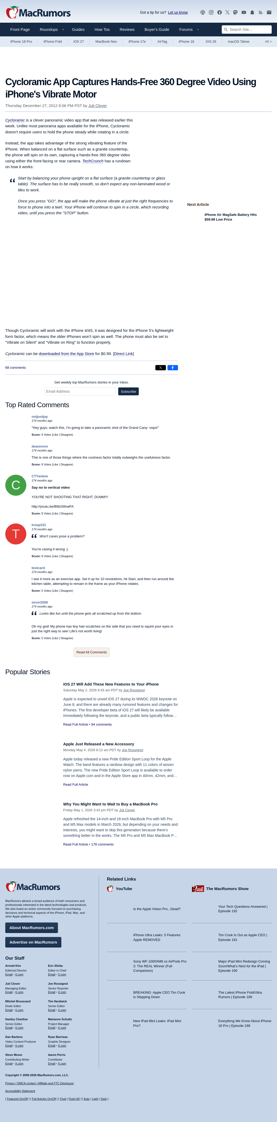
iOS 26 (211, 41)
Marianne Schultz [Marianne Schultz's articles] (60, 1017)
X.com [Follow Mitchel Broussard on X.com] (19, 1008)
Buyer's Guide (157, 29)
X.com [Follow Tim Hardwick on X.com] (62, 1008)
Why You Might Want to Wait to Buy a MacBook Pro (117, 804)
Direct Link (123, 353)
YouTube (124, 886)
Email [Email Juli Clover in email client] (9, 990)
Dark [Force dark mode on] (104, 1098)
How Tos (102, 29)
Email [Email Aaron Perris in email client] (52, 1061)
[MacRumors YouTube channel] (243, 12)
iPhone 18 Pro (21, 41)
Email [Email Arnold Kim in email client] (9, 972)
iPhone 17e (137, 41)
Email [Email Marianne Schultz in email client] (52, 1025)
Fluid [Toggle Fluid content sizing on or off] (63, 1098)
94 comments (101, 724)
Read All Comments (92, 652)
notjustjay (40, 417)
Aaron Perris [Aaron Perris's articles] (57, 1052)
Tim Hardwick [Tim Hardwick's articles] (57, 999)
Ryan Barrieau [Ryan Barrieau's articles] (58, 1035)
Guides (78, 29)
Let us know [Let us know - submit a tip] (178, 12)
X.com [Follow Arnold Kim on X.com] (19, 972)
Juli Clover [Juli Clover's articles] (12, 981)
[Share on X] (160, 367)
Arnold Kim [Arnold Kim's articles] (13, 963)
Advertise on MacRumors (33, 940)
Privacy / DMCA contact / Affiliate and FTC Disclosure (39, 1083)
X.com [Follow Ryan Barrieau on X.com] (62, 1043)
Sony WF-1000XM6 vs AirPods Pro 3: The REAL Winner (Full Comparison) (159, 964)
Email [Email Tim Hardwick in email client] (52, 1008)
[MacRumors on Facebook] (219, 12)
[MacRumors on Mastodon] (235, 12)
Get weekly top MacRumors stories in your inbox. (92, 382)
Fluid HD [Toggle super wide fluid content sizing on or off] (74, 1098)
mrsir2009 (40, 602)
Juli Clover (97, 105)
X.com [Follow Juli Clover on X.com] (19, 990)
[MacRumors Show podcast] (202, 12)
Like (55, 434)
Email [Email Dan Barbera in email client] (9, 1043)
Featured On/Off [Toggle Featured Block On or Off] (17, 1098)
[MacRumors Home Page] (38, 13)
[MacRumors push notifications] (252, 12)
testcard (38, 568)
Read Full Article (75, 724)
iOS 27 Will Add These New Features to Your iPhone (118, 684)
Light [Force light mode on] (95, 1098)
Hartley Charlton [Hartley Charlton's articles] (16, 1017)
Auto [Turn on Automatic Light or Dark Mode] (87, 1098)
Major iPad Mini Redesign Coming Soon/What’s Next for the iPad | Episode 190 (244, 964)
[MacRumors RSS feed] (260, 12)
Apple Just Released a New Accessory (104, 743)
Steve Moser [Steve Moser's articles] (13, 1052)
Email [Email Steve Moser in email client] (9, 1061)
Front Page (20, 29)
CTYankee (40, 476)
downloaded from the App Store (66, 353)
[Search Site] (247, 29)
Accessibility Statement (20, 1090)
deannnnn (40, 446)
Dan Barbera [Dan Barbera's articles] (13, 1035)
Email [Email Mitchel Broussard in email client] (9, 1008)
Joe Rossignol (134, 690)
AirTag (162, 41)
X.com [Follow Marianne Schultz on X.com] (62, 1025)
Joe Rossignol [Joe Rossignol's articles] (58, 981)
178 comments (102, 844)
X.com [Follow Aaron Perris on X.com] (62, 1061)
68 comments (15, 368)
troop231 (39, 525)
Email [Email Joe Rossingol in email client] (52, 990)
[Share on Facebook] (172, 367)
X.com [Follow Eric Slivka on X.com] (62, 972)
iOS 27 (78, 41)
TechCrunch (92, 161)
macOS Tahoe (238, 41)
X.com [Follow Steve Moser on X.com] (19, 1061)
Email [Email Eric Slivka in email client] (52, 972)
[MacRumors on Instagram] (211, 12)
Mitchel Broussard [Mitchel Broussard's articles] (18, 999)
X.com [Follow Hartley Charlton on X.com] (19, 1025)
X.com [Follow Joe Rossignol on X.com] (62, 990)
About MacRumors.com (31, 926)
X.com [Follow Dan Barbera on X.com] (19, 1043)
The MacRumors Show (227, 886)
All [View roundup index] (268, 41)
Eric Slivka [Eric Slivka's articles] (55, 963)
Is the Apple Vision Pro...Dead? (157, 907)
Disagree (66, 434)
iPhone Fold (52, 41)
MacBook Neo (106, 41)
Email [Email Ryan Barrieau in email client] (52, 1043)
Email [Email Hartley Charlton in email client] (9, 1025)
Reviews (127, 29)
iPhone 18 (186, 41)
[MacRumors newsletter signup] (269, 12)
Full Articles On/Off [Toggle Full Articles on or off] (44, 1098)
